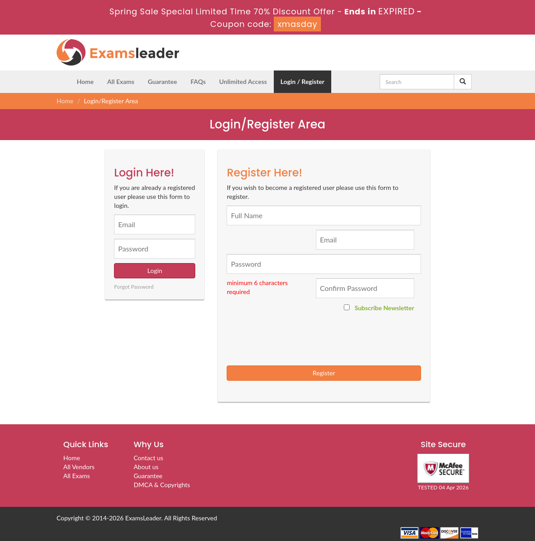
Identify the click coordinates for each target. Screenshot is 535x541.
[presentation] (327, 338)
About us (146, 467)
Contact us (148, 458)
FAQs (198, 81)
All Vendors (79, 467)
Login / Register (303, 81)
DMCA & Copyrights (162, 484)
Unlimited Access (243, 81)
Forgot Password (133, 286)
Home (85, 81)
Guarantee (162, 81)
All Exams (120, 81)
